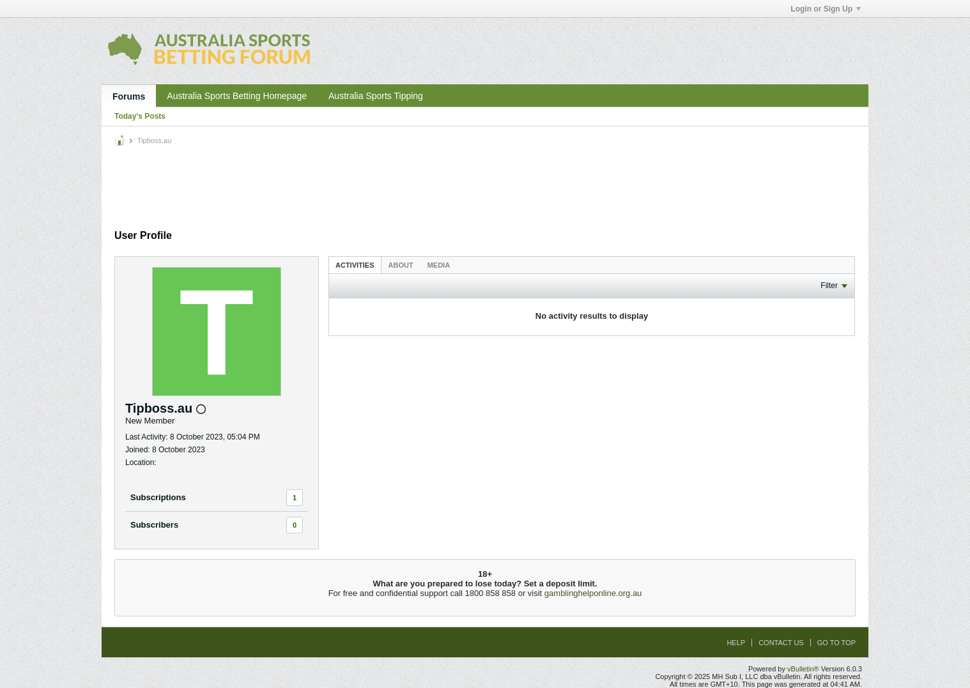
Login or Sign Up (825, 8)
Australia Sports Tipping (375, 96)
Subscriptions (158, 497)
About (401, 265)
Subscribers (154, 525)
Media (438, 265)
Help (736, 642)
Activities (354, 265)
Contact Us (781, 642)
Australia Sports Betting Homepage (237, 96)
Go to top (836, 642)
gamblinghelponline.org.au (593, 593)
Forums (128, 96)
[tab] (354, 264)
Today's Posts (140, 116)
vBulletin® (803, 669)
